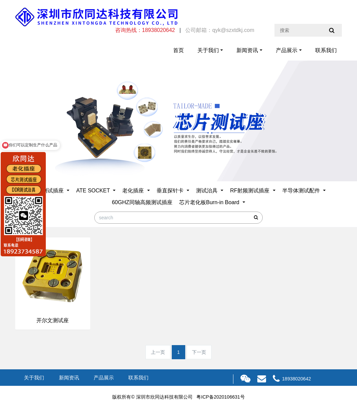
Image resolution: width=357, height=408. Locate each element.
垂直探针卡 (171, 190)
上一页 (158, 352)
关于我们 (208, 50)
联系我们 (326, 50)
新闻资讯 (247, 50)
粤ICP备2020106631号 (220, 397)
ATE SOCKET (93, 190)
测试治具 (207, 190)
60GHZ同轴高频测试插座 (142, 202)
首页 (178, 50)
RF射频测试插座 (250, 190)
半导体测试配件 (301, 190)
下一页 (199, 352)
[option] (178, 121)
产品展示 (286, 50)
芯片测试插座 (48, 190)
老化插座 (133, 190)
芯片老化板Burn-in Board (210, 202)
